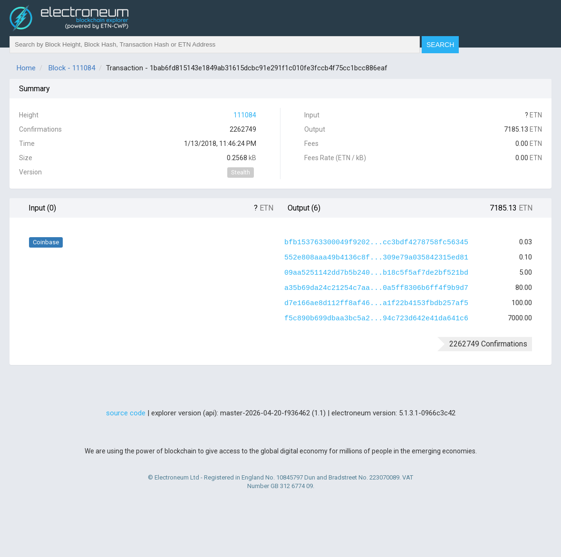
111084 (244, 115)
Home (26, 68)
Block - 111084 (71, 68)
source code (125, 413)
